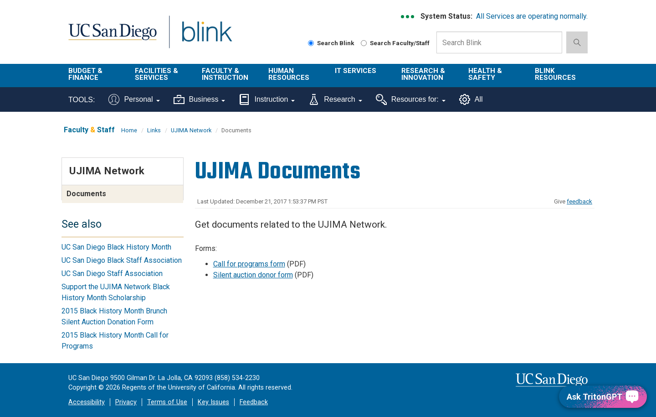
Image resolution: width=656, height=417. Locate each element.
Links (154, 130)
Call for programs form (249, 264)
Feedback (254, 402)
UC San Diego (112, 37)
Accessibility (86, 402)
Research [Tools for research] (335, 99)
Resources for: (411, 99)
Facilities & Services (156, 74)
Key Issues (213, 402)
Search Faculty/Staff (395, 43)
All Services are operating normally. (532, 16)
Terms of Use (167, 402)
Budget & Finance (85, 74)
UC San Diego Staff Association (112, 273)
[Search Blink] (311, 43)
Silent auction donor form (253, 275)
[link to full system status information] (408, 16)
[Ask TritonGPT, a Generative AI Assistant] (603, 397)
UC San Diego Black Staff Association (122, 260)
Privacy (126, 402)
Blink (207, 37)
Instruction (267, 99)
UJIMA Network (191, 130)
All (471, 99)
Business (200, 99)
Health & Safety (485, 74)
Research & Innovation (423, 74)
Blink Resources (555, 74)
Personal (133, 99)
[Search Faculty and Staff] (364, 43)
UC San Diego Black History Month (116, 247)
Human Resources (288, 74)
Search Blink (331, 43)
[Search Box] (499, 42)
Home (129, 130)
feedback (579, 201)
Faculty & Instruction (225, 74)
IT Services (355, 71)
